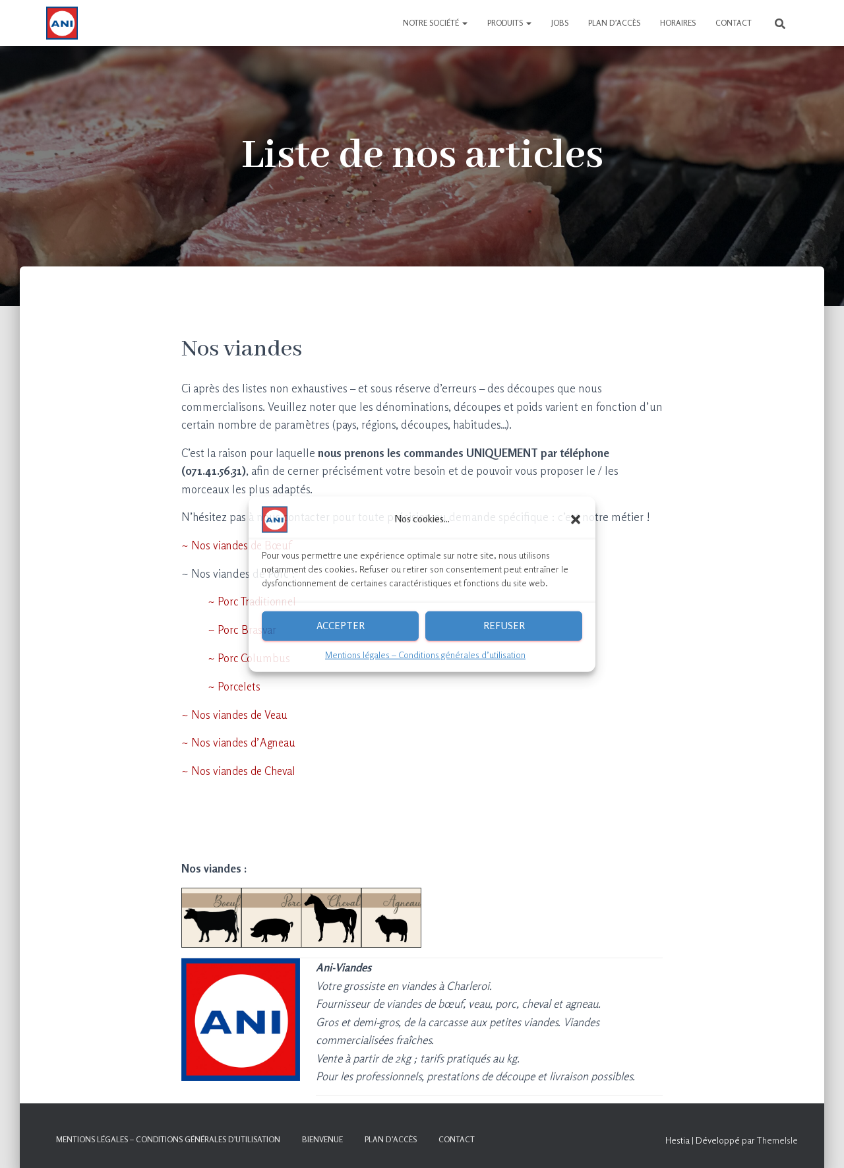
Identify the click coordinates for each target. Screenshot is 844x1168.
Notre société (435, 23)
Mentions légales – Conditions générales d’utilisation (425, 654)
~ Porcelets (221, 685)
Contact (733, 23)
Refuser (504, 625)
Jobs (559, 23)
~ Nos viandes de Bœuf (238, 545)
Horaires (678, 23)
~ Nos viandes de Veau (236, 713)
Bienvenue (322, 1137)
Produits (509, 23)
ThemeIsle (777, 1138)
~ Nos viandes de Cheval (240, 769)
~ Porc (224, 657)
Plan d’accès (614, 23)
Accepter (340, 625)
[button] (575, 519)
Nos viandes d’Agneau (244, 741)
